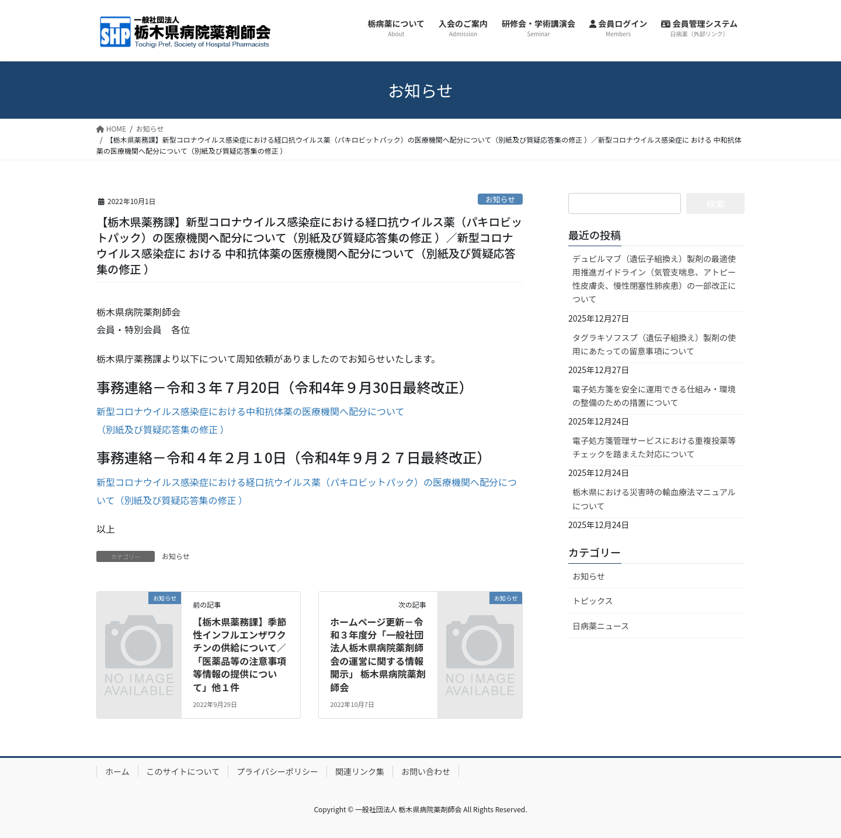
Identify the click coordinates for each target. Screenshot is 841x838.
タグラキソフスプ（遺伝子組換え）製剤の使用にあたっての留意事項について (654, 344)
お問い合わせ (425, 771)
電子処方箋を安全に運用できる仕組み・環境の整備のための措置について (654, 395)
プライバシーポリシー (277, 771)
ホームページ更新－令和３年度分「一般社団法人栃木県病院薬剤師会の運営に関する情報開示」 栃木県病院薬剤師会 (378, 654)
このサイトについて (183, 771)
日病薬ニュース (600, 626)
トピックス (592, 600)
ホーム (117, 771)
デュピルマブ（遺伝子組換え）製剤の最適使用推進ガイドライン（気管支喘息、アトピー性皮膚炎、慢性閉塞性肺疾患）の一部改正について (654, 279)
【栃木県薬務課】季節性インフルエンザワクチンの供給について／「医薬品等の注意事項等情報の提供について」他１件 (239, 654)
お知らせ (500, 199)
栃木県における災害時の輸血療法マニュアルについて (654, 498)
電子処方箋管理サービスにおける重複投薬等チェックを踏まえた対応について (654, 447)
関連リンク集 (359, 771)
